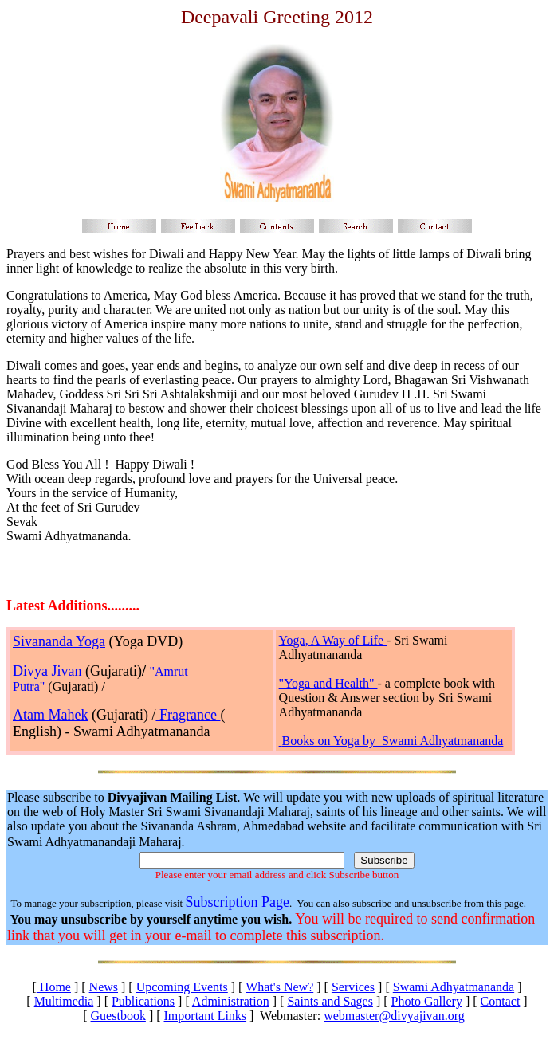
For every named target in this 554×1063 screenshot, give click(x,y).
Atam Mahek (50, 715)
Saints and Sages (330, 1001)
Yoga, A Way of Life (333, 640)
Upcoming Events (182, 987)
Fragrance (187, 715)
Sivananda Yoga (59, 641)
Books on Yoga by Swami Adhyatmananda (393, 740)
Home (54, 987)
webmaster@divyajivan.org (394, 1015)
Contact (501, 1001)
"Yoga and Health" (328, 683)
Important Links (205, 1015)
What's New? (279, 987)
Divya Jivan (49, 671)
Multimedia (64, 1001)
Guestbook (118, 1015)
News (103, 987)
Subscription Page (237, 902)
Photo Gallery (426, 1001)
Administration (230, 1001)
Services (353, 987)
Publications (143, 1001)
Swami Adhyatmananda (453, 987)
